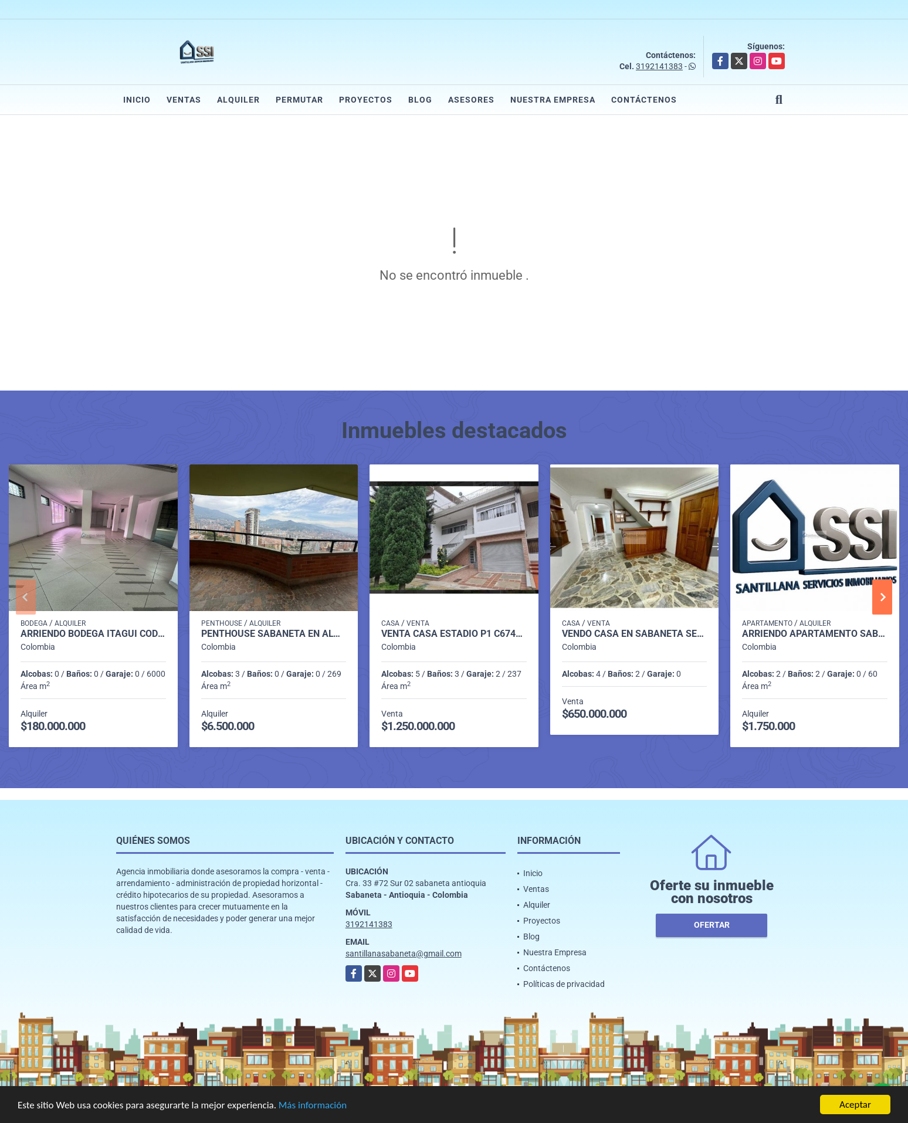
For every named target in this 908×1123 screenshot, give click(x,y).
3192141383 (659, 66)
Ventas (184, 99)
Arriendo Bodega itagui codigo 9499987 (93, 634)
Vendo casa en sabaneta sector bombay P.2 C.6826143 (634, 634)
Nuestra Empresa (552, 99)
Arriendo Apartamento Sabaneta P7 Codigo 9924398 (814, 634)
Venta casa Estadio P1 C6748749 (454, 634)
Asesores (471, 99)
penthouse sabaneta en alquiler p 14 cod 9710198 (274, 634)
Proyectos (365, 99)
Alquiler (238, 99)
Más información (313, 1106)
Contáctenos (644, 99)
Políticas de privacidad (564, 984)
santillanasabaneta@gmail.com (403, 953)
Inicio (137, 99)
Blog (420, 99)
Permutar (299, 99)
